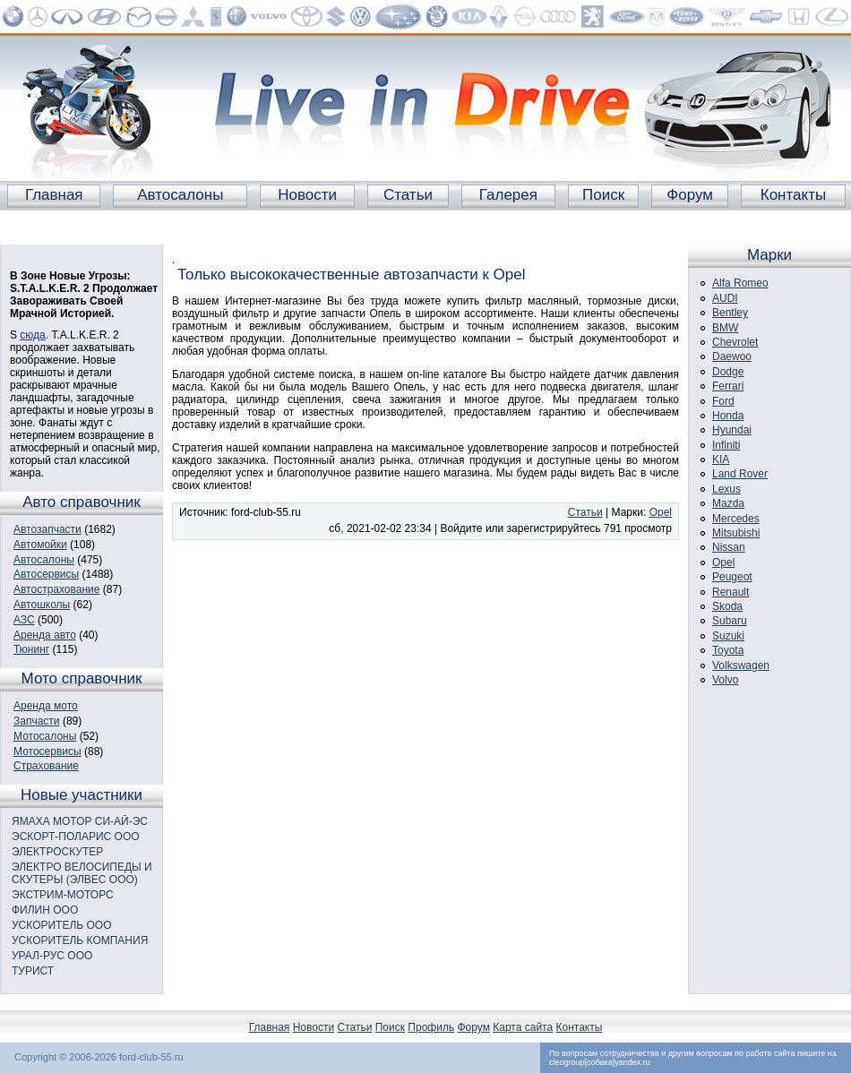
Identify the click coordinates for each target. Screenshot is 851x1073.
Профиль (431, 1027)
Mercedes (736, 518)
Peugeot (732, 577)
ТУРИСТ (33, 971)
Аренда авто (44, 635)
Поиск (603, 194)
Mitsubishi (736, 533)
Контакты (793, 194)
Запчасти (36, 721)
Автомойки (40, 544)
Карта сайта (523, 1027)
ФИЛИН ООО (45, 910)
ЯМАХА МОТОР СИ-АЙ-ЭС (80, 821)
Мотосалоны (44, 736)
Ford (723, 401)
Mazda (728, 503)
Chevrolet (735, 342)
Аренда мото (45, 706)
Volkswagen (740, 665)
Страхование (46, 766)
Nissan (728, 547)
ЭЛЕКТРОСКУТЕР (57, 852)
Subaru (729, 620)
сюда (32, 335)
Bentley (730, 312)
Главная (54, 194)
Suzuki (728, 636)
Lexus (726, 489)
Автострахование (56, 589)
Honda (728, 415)
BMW (725, 328)
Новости (307, 194)
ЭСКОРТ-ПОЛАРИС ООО (76, 836)
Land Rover (740, 474)
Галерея (508, 194)
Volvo (725, 680)
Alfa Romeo (740, 283)
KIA (720, 459)
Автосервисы (46, 574)
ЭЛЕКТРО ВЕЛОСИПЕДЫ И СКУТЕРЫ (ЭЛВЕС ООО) (82, 873)
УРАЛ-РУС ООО (52, 955)
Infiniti (726, 445)
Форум (689, 194)
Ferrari (728, 386)
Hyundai (732, 430)
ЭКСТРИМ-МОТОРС (63, 894)
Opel (660, 512)
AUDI (725, 298)
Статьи (408, 194)
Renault (730, 592)
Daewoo (732, 356)
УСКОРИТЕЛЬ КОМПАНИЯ (80, 940)
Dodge (728, 371)
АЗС (24, 620)
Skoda (727, 606)
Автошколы (41, 604)
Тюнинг (31, 649)
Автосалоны (180, 194)
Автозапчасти (47, 529)
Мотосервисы (47, 751)
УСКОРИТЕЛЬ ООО (62, 925)
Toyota (728, 650)
